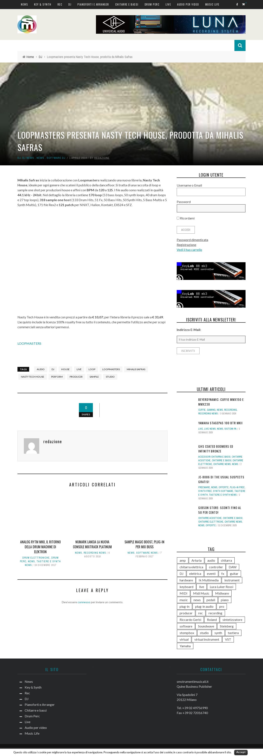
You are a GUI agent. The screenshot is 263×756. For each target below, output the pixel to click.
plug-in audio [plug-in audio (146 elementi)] (204, 606)
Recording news (95, 552)
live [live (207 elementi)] (201, 587)
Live (168, 4)
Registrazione (186, 245)
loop (92, 369)
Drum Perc (152, 4)
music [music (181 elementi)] (184, 600)
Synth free (205, 491)
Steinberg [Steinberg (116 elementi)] (227, 626)
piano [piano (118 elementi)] (225, 600)
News (24, 4)
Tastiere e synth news (223, 494)
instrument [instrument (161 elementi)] (232, 580)
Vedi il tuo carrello (189, 250)
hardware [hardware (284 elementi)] (186, 580)
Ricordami (186, 218)
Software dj (56, 158)
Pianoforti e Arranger (93, 4)
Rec (60, 4)
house (65, 369)
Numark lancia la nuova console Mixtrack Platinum (92, 544)
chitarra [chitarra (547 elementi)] (226, 560)
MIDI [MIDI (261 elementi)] (183, 593)
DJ (69, 4)
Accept (241, 752)
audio (41, 369)
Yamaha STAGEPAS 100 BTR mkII (220, 423)
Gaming (211, 410)
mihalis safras (136, 369)
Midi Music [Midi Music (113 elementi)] (201, 593)
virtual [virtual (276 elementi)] (184, 639)
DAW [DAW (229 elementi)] (232, 567)
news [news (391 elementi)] (197, 600)
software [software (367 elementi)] (186, 626)
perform (57, 376)
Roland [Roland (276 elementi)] (212, 619)
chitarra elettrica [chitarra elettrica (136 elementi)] (191, 567)
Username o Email (189, 185)
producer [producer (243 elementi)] (186, 613)
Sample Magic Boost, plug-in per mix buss (144, 544)
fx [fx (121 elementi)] (222, 573)
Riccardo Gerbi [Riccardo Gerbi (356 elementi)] (190, 619)
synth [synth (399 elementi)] (218, 633)
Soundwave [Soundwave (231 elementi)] (206, 626)
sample (94, 376)
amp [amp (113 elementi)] (183, 560)
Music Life (212, 4)
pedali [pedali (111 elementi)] (210, 600)
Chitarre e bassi (126, 4)
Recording (230, 410)
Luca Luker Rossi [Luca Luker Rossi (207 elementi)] (221, 587)
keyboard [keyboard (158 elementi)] (186, 587)
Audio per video (188, 4)
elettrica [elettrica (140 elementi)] (195, 573)
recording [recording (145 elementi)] (215, 613)
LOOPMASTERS (29, 343)
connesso (84, 602)
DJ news (28, 158)
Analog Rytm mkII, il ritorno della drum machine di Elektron (40, 546)
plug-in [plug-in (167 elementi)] (184, 606)
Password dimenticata (192, 240)
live (79, 369)
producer (76, 376)
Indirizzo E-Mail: (189, 330)
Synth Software (223, 491)
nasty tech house (32, 376)
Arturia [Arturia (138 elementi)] (196, 560)
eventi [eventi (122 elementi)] (211, 573)
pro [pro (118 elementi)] (221, 606)
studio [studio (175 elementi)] (204, 633)
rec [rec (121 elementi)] (200, 613)
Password (184, 202)
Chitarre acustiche (210, 518)
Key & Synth (42, 4)
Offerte (224, 487)
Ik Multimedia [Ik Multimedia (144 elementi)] (209, 580)
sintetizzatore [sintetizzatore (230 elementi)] (232, 619)
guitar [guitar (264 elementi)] (234, 573)
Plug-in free (237, 487)
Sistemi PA (230, 428)
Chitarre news (222, 464)
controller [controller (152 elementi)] (216, 567)
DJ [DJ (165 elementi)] (181, 573)
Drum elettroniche (36, 557)
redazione (102, 158)
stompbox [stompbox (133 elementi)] (187, 633)
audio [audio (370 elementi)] (211, 560)
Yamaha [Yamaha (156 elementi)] (185, 646)
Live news (210, 428)
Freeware (204, 487)
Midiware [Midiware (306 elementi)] (222, 593)
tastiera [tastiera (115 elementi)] (233, 633)
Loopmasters (111, 369)
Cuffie (202, 410)
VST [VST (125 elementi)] (228, 639)
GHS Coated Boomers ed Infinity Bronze (215, 448)
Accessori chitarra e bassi (214, 456)
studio (110, 376)
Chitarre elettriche (210, 521)
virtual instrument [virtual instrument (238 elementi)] (206, 639)
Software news (147, 552)
